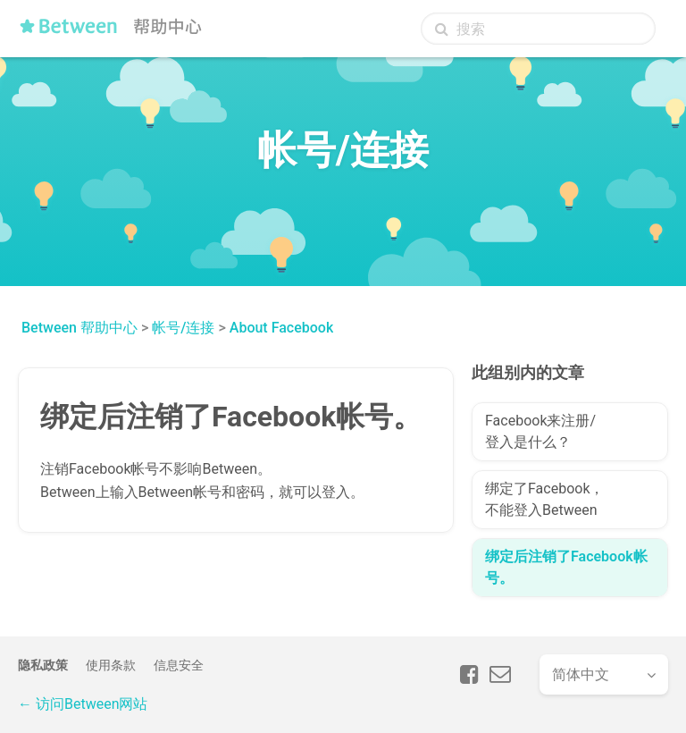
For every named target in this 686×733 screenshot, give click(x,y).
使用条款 (111, 665)
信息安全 (179, 665)
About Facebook (281, 327)
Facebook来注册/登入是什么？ (540, 431)
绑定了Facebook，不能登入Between (544, 499)
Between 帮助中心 (79, 327)
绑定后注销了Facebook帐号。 (566, 567)
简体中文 (580, 674)
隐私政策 (43, 665)
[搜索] (538, 29)
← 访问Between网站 (82, 703)
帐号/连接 (183, 327)
